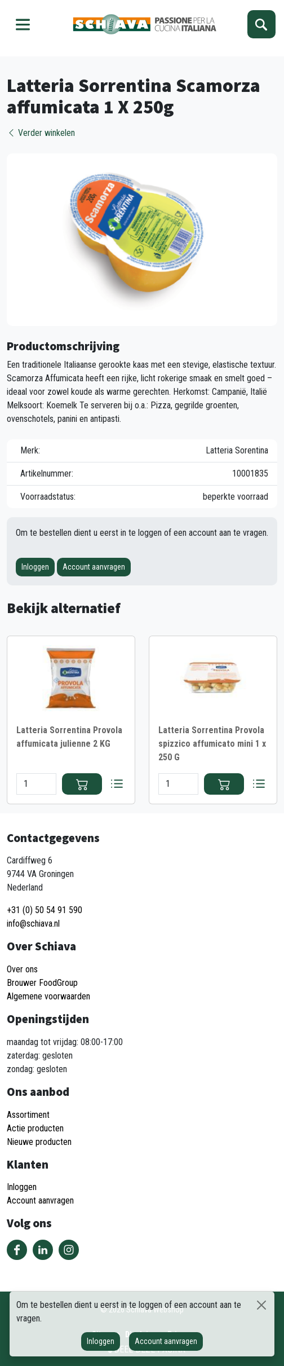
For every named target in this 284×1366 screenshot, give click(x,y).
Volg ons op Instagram (69, 1250)
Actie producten (35, 1128)
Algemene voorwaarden (48, 996)
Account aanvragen (94, 566)
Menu (22, 24)
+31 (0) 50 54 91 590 (44, 910)
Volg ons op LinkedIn (43, 1250)
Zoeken (261, 24)
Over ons (22, 969)
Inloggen (35, 566)
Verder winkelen (41, 132)
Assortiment (28, 1114)
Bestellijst (117, 784)
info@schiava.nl (33, 923)
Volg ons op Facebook (17, 1250)
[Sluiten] (261, 1305)
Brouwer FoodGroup (42, 982)
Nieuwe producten (39, 1141)
